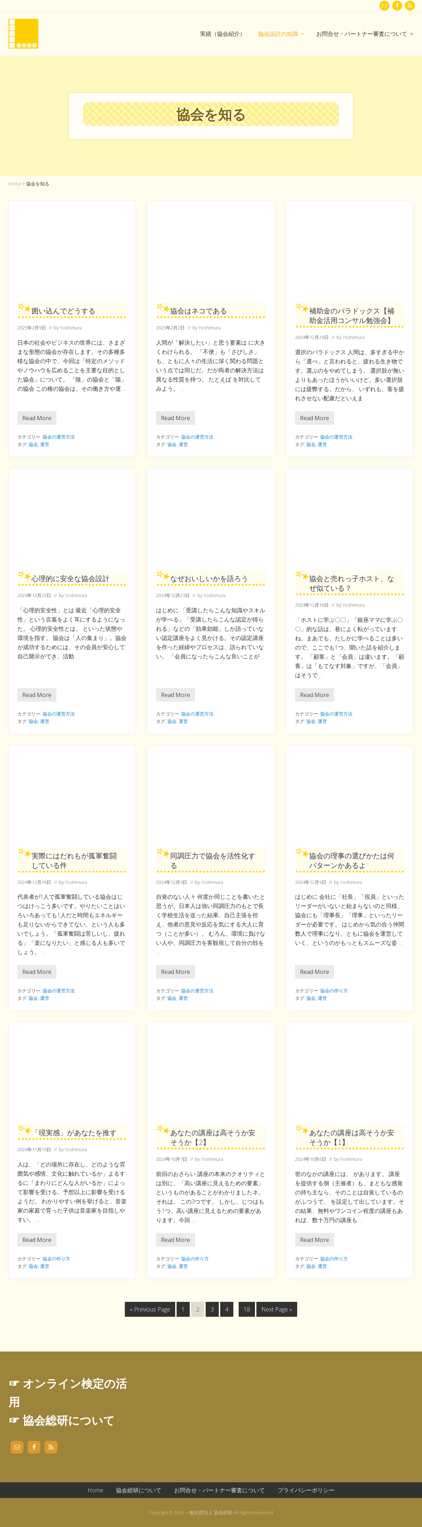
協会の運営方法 (59, 437)
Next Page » (276, 1310)
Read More (36, 419)
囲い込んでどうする (63, 310)
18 (246, 1310)
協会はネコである (198, 310)
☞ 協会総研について (62, 1420)
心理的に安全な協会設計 (71, 578)
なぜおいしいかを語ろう (209, 578)
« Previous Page (150, 1310)
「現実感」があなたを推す (74, 1132)
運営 (44, 444)
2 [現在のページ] (198, 1310)
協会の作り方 (334, 990)
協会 (33, 444)
